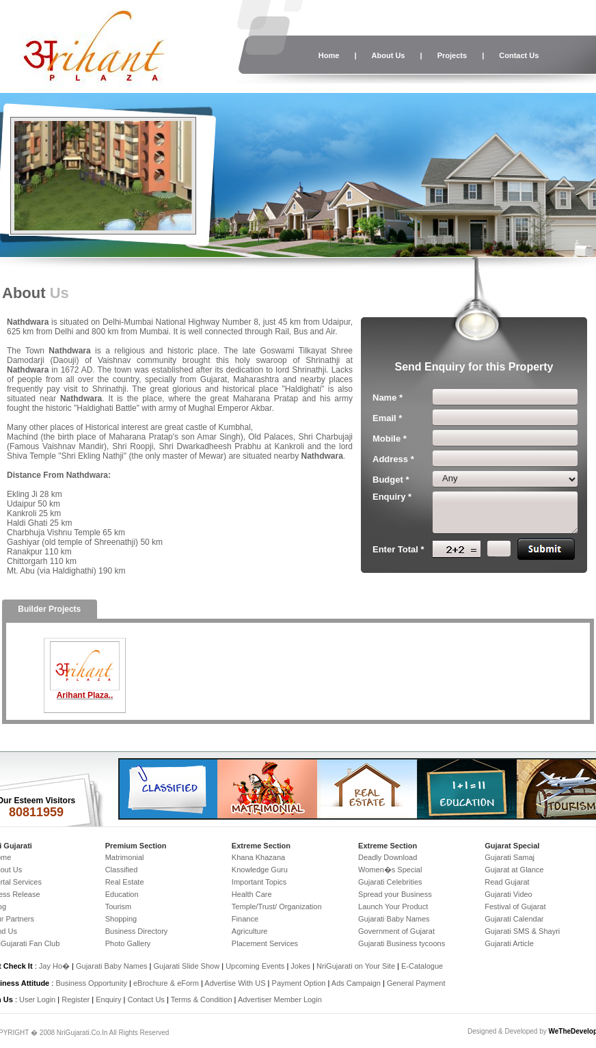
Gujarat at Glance (514, 869)
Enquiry (109, 999)
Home (329, 55)
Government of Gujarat (396, 931)
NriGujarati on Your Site (355, 966)
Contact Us (519, 55)
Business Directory (136, 931)
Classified (121, 869)
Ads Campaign (356, 983)
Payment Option (299, 983)
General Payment (416, 983)
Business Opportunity (91, 983)
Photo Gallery (128, 943)
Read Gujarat (507, 882)
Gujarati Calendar (514, 919)
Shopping (121, 919)
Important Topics (259, 882)
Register (76, 999)
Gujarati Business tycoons (401, 943)
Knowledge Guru (260, 869)
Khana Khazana (258, 857)
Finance (245, 919)
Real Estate (124, 882)
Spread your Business (395, 894)
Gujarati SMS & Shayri (522, 931)
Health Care (252, 894)
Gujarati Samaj (509, 857)
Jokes (301, 966)
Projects (452, 55)
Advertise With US (234, 983)
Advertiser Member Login (280, 999)
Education (122, 894)
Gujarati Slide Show (188, 966)
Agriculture (250, 931)
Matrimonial (124, 857)
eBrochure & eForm (166, 983)
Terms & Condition (201, 999)
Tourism (118, 906)
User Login (37, 999)
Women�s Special (390, 869)
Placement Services (265, 943)
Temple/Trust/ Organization (277, 906)
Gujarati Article (509, 943)
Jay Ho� (54, 966)
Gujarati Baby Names (394, 919)
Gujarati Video (508, 894)
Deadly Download (387, 857)
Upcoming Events (255, 966)
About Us (388, 55)
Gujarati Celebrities (390, 882)
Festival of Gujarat (515, 906)
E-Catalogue (422, 966)
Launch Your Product (393, 906)
